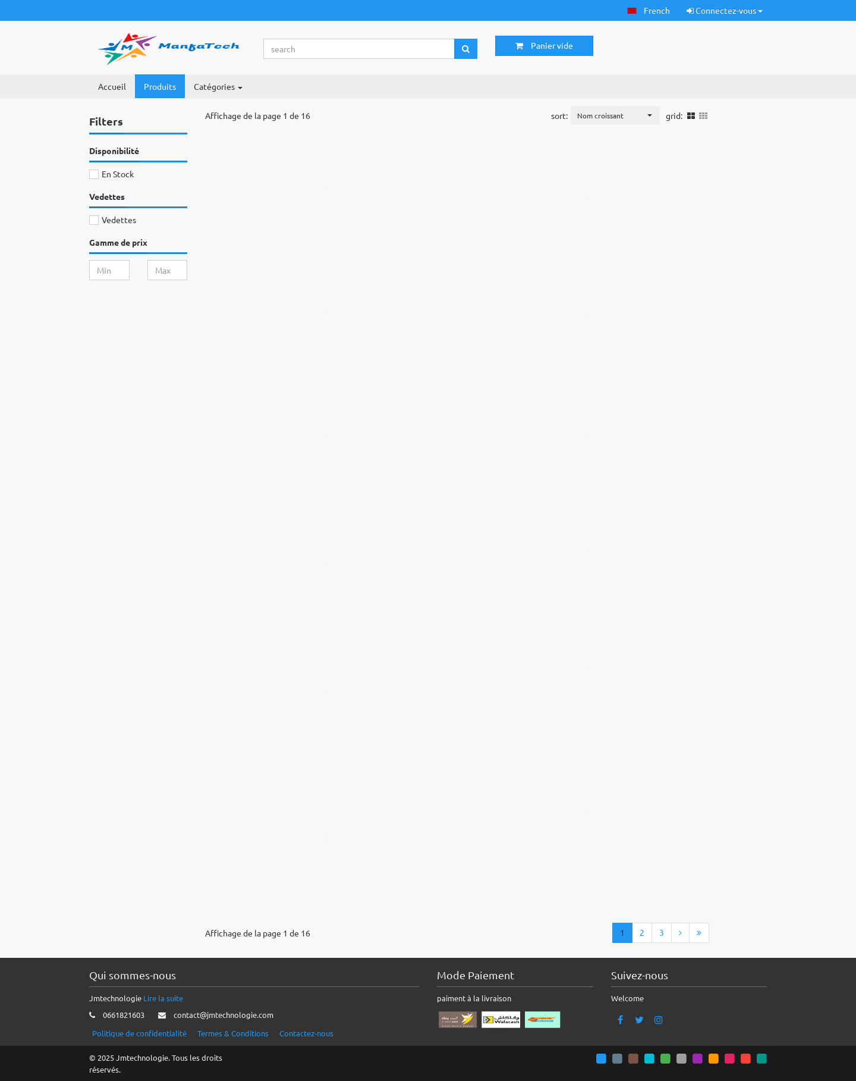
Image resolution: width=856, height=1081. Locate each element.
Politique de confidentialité (139, 1033)
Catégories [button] (218, 86)
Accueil (112, 86)
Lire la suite (163, 998)
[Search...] (359, 49)
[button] (648, 10)
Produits (160, 86)
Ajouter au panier (337, 215)
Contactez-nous (306, 1033)
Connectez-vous (725, 10)
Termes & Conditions (233, 1033)
